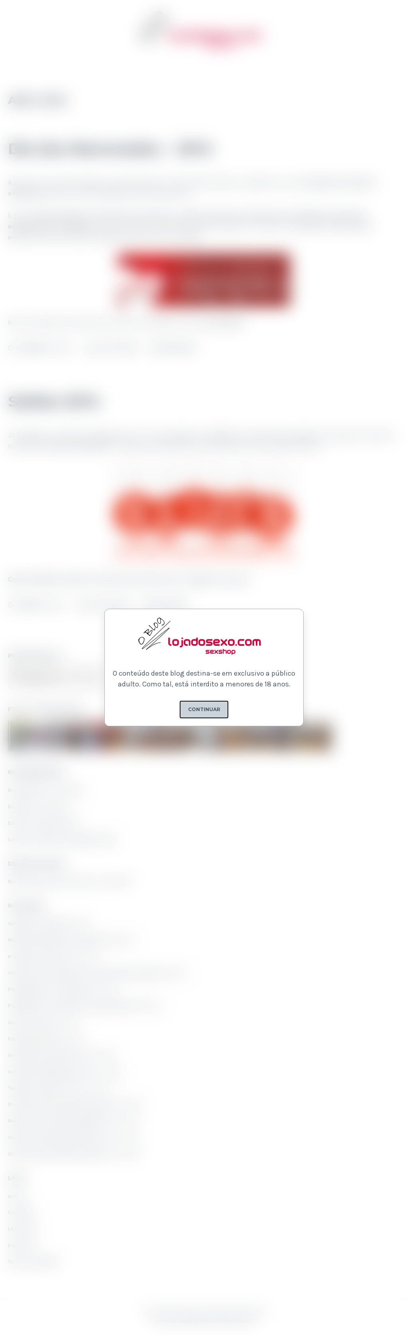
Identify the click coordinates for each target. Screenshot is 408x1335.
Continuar (204, 709)
